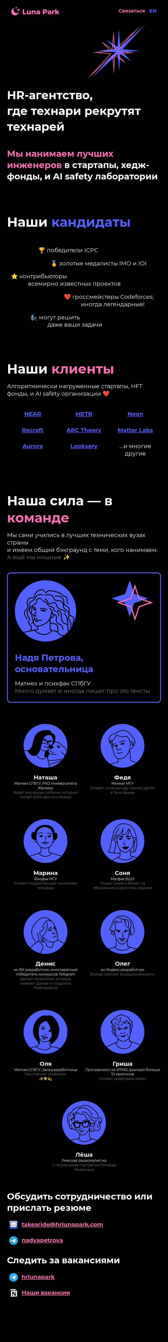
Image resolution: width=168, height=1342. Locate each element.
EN (153, 11)
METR (83, 413)
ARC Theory (83, 430)
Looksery (84, 446)
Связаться (132, 11)
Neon (135, 413)
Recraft (32, 430)
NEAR (32, 413)
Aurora (33, 446)
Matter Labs (135, 430)
